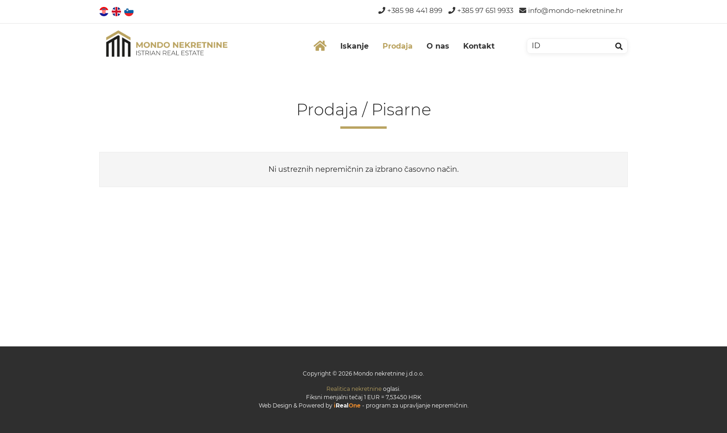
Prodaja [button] (398, 46)
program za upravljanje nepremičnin (416, 405)
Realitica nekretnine (354, 388)
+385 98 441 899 (410, 10)
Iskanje (354, 46)
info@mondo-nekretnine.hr (571, 10)
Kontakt (479, 46)
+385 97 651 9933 (480, 10)
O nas (438, 46)
